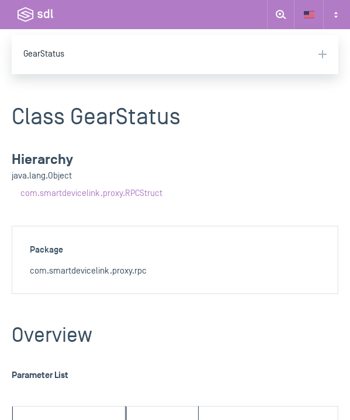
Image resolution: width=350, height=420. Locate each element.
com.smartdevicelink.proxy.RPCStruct (91, 193)
